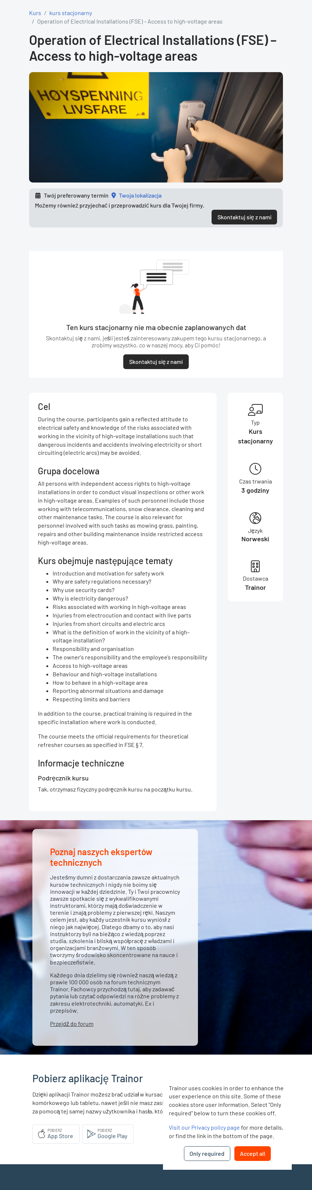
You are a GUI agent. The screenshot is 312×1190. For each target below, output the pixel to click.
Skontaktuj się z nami (244, 216)
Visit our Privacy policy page (204, 1127)
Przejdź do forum (71, 1023)
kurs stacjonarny (70, 12)
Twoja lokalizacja (140, 195)
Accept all (252, 1153)
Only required (206, 1153)
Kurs (35, 12)
